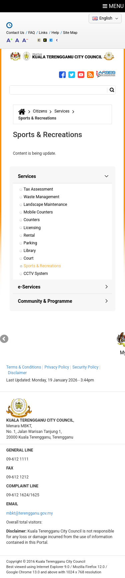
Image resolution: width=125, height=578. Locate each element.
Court (29, 258)
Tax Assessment (38, 189)
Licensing (32, 227)
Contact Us (15, 33)
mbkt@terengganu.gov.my (29, 513)
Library (30, 250)
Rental (29, 235)
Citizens (40, 111)
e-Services (29, 286)
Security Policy (85, 367)
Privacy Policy (56, 367)
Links (43, 33)
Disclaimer (17, 373)
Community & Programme (45, 301)
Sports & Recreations (42, 266)
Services (61, 111)
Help (55, 33)
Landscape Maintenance (45, 204)
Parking (30, 243)
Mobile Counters (38, 212)
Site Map (70, 33)
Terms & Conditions (23, 367)
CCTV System (36, 273)
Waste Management (41, 197)
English (105, 18)
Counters (32, 219)
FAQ (31, 33)
